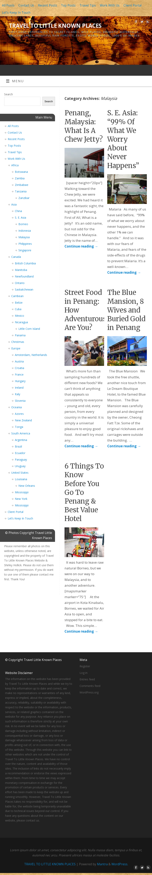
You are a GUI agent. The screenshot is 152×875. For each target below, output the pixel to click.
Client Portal (133, 5)
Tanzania (21, 191)
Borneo (23, 224)
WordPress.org (89, 692)
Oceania (16, 407)
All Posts (8, 5)
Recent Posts (47, 5)
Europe (15, 348)
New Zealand (23, 420)
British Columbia (25, 263)
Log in (83, 673)
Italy (17, 394)
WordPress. (119, 864)
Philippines (25, 244)
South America (20, 433)
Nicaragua (21, 322)
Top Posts (68, 5)
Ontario (20, 283)
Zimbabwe (21, 185)
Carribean (17, 296)
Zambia (20, 178)
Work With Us (110, 5)
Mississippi (21, 492)
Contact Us (26, 5)
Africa (15, 165)
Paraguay (21, 459)
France (19, 374)
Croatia (19, 368)
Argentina (21, 440)
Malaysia (24, 237)
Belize (19, 302)
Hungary (20, 381)
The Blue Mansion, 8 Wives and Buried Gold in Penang (126, 310)
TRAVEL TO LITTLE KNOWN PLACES (55, 25)
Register (85, 666)
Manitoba (21, 270)
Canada (16, 257)
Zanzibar (23, 198)
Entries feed (87, 679)
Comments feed (90, 686)
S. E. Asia (20, 217)
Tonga (19, 427)
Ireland (19, 387)
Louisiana (21, 479)
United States (19, 472)
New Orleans (26, 486)
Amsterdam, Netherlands (31, 355)
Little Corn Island (29, 329)
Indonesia (24, 230)
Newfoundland (24, 276)
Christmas (17, 342)
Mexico (19, 315)
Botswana (21, 172)
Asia (14, 204)
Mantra (102, 864)
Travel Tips (88, 5)
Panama (20, 335)
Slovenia (20, 401)
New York (21, 499)
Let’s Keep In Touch (16, 13)
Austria (19, 361)
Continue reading (81, 246)
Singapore (24, 250)
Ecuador (20, 453)
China (18, 211)
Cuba (18, 309)
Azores (19, 414)
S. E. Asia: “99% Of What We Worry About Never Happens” (123, 139)
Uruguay (20, 466)
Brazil (18, 446)
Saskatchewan (24, 289)
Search (8, 94)
